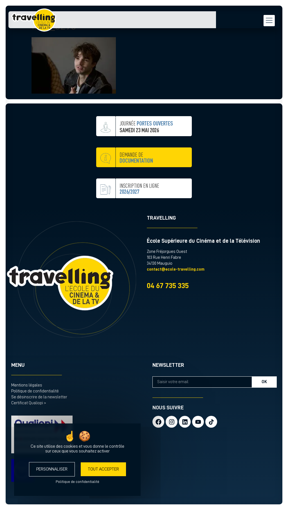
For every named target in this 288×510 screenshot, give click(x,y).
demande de (136, 171)
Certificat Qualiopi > (28, 403)
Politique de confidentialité (35, 391)
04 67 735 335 (168, 286)
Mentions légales (26, 385)
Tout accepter (103, 469)
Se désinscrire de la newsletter (39, 397)
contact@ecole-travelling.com (175, 269)
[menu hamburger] (266, 21)
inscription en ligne (139, 202)
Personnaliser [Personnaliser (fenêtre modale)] (52, 469)
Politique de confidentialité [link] (77, 481)
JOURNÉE (146, 136)
